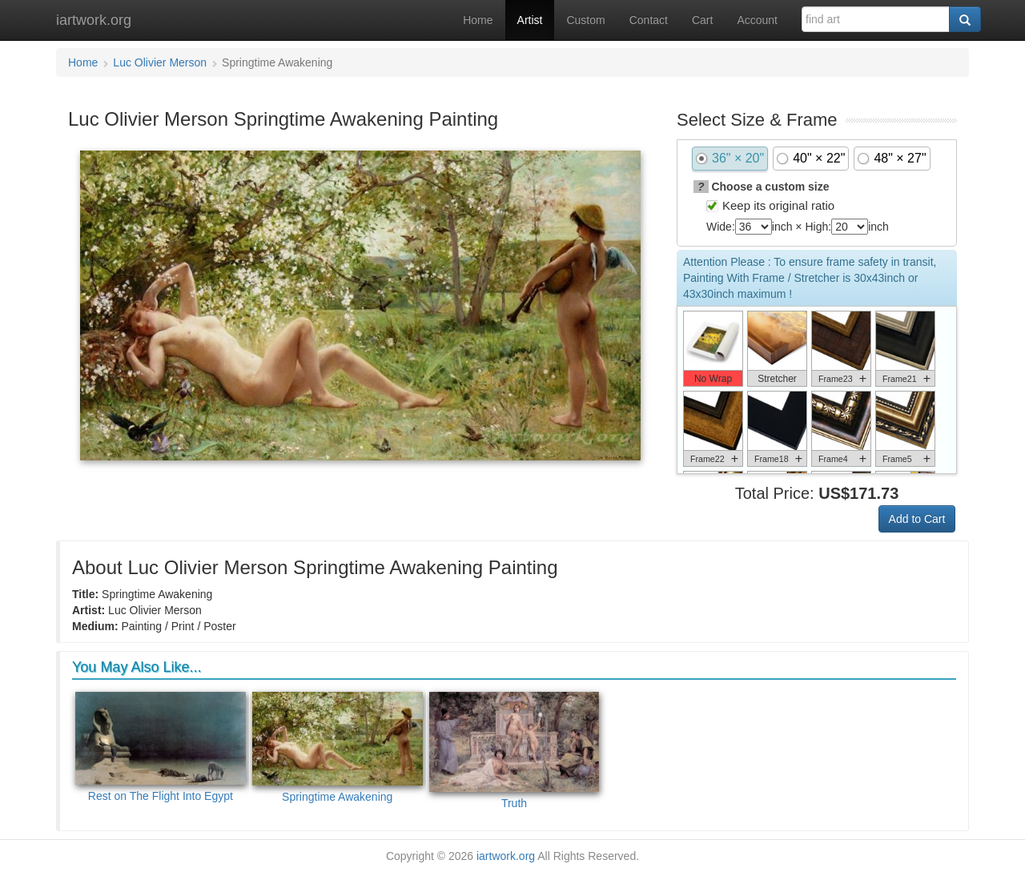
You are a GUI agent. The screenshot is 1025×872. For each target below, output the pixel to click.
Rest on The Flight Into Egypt (160, 747)
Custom (585, 20)
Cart (702, 20)
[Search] (965, 19)
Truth (514, 751)
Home (477, 20)
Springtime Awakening (337, 747)
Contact (648, 20)
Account (757, 20)
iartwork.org (93, 20)
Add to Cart (917, 518)
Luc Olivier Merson (160, 62)
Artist (530, 20)
